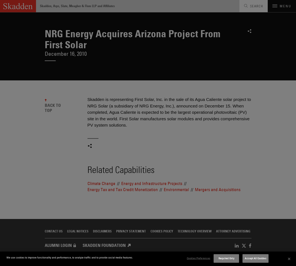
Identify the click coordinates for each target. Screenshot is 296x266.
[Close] (289, 259)
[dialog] (148, 259)
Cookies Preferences (198, 258)
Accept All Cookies (255, 258)
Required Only (226, 258)
